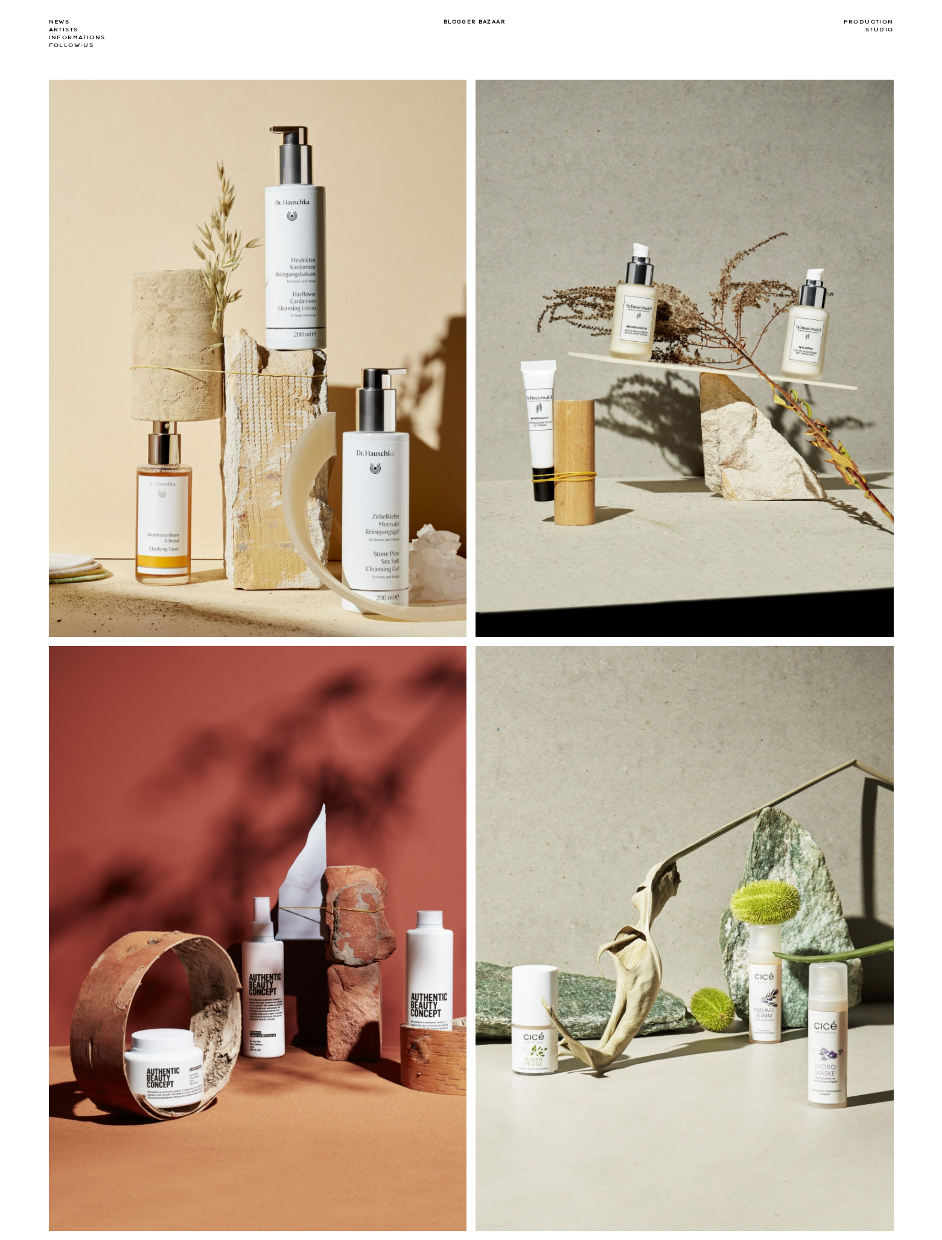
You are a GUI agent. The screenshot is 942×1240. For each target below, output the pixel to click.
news (59, 22)
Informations (77, 37)
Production (869, 22)
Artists (63, 29)
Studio (879, 29)
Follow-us (71, 45)
